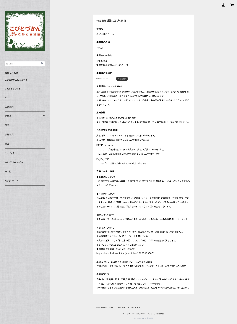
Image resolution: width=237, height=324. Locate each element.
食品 (7, 143)
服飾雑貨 (9, 134)
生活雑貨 (9, 106)
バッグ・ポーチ (11, 180)
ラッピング (10, 153)
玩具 (7, 125)
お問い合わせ (11, 73)
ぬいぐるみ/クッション (15, 162)
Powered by (143, 318)
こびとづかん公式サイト (16, 79)
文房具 (8, 116)
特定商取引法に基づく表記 (129, 307)
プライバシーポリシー (104, 307)
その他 (8, 171)
